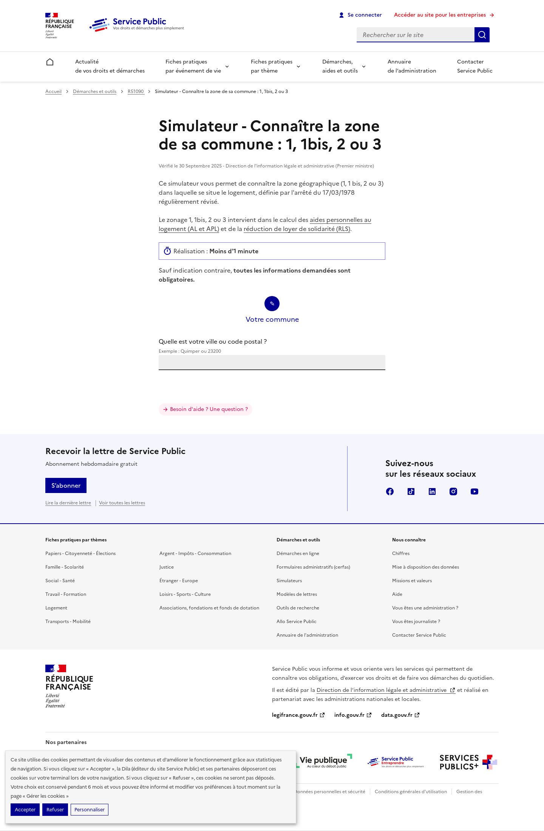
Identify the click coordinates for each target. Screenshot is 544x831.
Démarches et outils (94, 91)
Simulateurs (289, 580)
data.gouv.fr (400, 715)
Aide (397, 594)
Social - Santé (60, 580)
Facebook (389, 491)
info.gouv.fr (353, 715)
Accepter (25, 809)
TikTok (411, 491)
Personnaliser (89, 809)
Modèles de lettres (297, 594)
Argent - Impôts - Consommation (195, 553)
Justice (166, 567)
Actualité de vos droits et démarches (110, 66)
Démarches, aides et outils (340, 66)
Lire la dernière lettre (68, 502)
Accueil (53, 91)
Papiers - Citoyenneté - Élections (80, 553)
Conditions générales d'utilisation (411, 791)
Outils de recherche (298, 608)
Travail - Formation (65, 594)
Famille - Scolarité (64, 567)
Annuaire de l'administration (307, 635)
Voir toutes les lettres (122, 502)
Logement (56, 608)
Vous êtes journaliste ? (416, 621)
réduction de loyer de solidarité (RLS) (297, 228)
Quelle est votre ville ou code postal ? (272, 346)
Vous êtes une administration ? (425, 608)
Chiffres (401, 553)
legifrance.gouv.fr (298, 715)
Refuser (55, 809)
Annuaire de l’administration (412, 66)
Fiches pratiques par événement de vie (193, 66)
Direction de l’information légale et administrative (386, 690)
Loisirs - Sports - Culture (185, 594)
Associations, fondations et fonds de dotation (209, 608)
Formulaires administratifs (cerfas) (313, 567)
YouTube (474, 491)
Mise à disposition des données (425, 567)
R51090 (136, 91)
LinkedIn (432, 491)
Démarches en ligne (298, 553)
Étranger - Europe (178, 580)
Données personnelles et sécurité (329, 791)
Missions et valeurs (412, 580)
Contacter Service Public (475, 66)
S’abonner (65, 485)
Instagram (453, 491)
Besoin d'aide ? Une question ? (209, 409)
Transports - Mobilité (68, 621)
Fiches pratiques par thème (271, 66)
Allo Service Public (297, 621)
